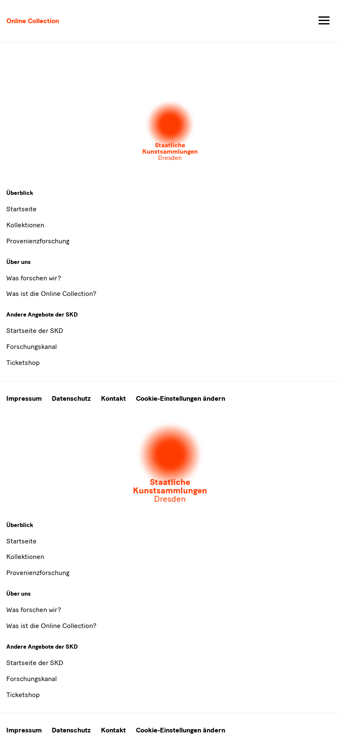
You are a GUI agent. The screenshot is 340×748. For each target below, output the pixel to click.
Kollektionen (25, 225)
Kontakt (113, 398)
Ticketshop (23, 363)
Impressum (24, 398)
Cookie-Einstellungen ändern (180, 398)
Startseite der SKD (34, 331)
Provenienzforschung (37, 241)
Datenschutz (71, 398)
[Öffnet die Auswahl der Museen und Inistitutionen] (170, 131)
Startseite (21, 209)
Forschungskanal (31, 347)
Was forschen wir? (33, 278)
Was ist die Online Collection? (51, 294)
